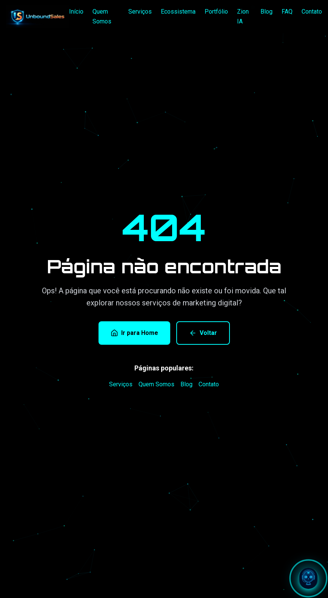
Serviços (140, 11)
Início (76, 11)
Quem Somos (101, 16)
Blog (266, 11)
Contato (312, 11)
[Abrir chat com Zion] (308, 578)
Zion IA (243, 16)
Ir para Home (134, 333)
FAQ (287, 11)
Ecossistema (178, 11)
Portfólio (216, 11)
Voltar (203, 333)
